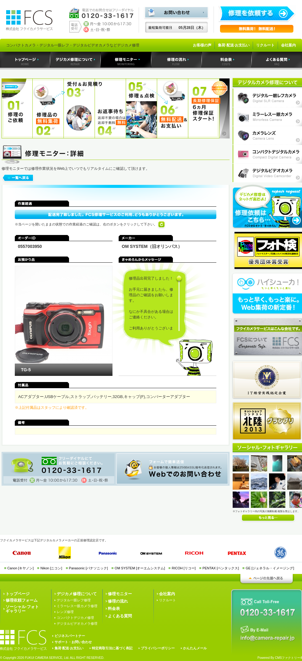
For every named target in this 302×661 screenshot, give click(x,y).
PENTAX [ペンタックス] (220, 568)
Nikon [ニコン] (51, 568)
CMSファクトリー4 (288, 657)
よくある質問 (120, 616)
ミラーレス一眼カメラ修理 (77, 606)
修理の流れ (118, 601)
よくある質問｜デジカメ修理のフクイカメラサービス (277, 60)
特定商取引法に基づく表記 (112, 648)
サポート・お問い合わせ (73, 642)
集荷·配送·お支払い (234, 45)
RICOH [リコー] (184, 568)
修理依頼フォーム (22, 600)
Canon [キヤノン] (20, 568)
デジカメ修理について (77, 593)
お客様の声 (202, 45)
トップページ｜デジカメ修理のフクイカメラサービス (25, 60)
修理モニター (120, 593)
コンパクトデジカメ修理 (75, 617)
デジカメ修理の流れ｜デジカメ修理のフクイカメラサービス (176, 60)
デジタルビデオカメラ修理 (77, 623)
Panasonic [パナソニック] (88, 568)
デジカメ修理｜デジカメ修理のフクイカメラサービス (75, 60)
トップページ (18, 593)
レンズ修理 (65, 612)
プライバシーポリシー (158, 648)
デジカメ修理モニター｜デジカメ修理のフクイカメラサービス (126, 60)
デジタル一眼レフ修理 (74, 600)
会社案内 (288, 45)
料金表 (114, 608)
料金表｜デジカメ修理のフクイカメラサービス (227, 60)
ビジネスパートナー (70, 636)
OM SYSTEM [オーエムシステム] (140, 568)
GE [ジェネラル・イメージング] (270, 568)
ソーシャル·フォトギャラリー (22, 608)
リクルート (265, 45)
